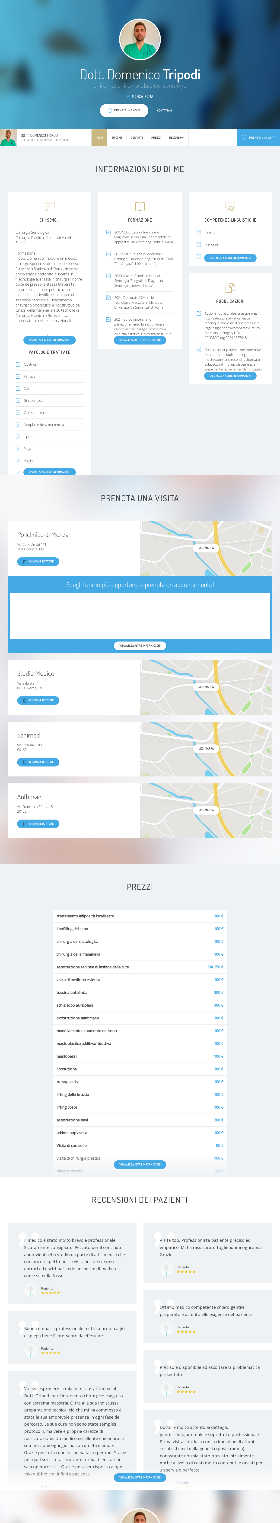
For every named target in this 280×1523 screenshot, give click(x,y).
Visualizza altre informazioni (49, 340)
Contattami (164, 110)
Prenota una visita (258, 137)
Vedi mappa (206, 548)
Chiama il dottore (38, 561)
